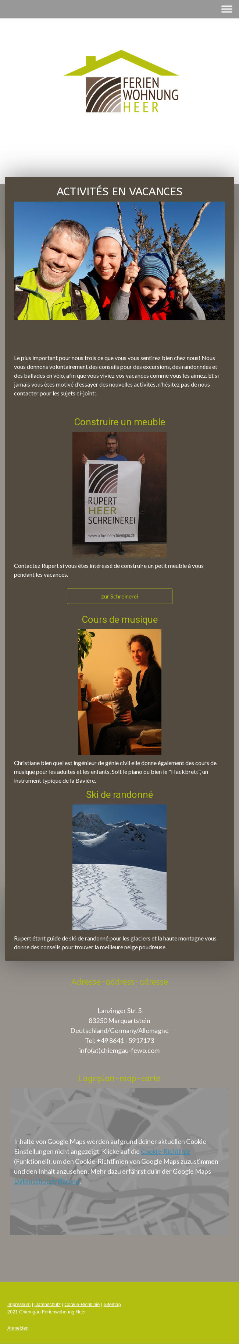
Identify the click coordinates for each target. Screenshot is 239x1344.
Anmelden (18, 1328)
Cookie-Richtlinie (165, 1151)
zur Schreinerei (119, 596)
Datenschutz (48, 1304)
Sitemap (112, 1304)
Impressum (19, 1304)
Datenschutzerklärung (46, 1181)
